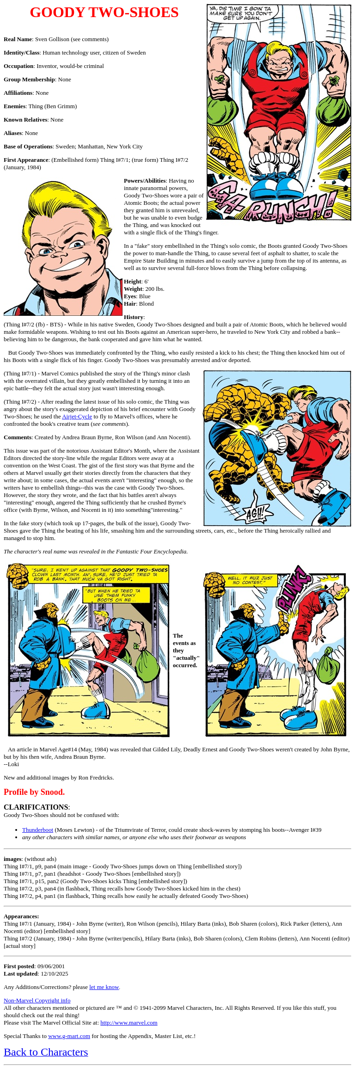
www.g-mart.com (69, 1035)
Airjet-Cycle (77, 416)
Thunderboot (37, 829)
